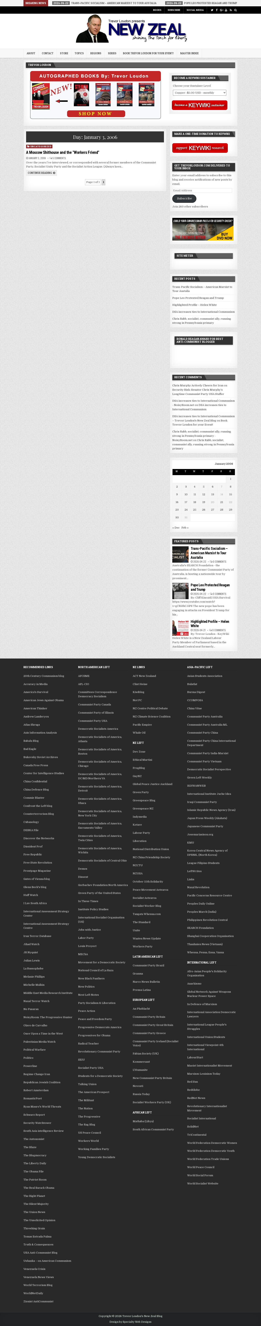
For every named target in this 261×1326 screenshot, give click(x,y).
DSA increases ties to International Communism (203, 311)
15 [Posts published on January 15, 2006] (230, 494)
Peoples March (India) (201, 911)
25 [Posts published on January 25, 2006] (194, 509)
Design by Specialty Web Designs (130, 1321)
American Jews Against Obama (43, 700)
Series (112, 53)
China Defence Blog (36, 789)
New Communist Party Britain (152, 1078)
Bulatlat (192, 684)
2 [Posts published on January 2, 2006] (177, 486)
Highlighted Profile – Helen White (194, 304)
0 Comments (219, 561)
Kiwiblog (138, 692)
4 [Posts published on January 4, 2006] (194, 486)
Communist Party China (202, 732)
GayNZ (137, 776)
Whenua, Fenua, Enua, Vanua (205, 952)
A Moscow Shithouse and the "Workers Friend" (62, 152)
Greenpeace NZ (143, 808)
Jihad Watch (31, 944)
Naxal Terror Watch (36, 1001)
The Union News (34, 1212)
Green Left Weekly (199, 777)
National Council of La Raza (95, 970)
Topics (79, 53)
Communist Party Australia (204, 716)
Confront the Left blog (37, 805)
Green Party (141, 792)
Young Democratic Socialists (96, 1157)
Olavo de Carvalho (35, 1025)
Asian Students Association (204, 675)
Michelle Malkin (33, 984)
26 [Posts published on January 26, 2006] (203, 509)
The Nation (85, 1108)
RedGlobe (193, 1089)
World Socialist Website (202, 1183)
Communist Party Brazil (148, 965)
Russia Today (141, 1094)
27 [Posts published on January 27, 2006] (212, 509)
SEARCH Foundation (200, 927)
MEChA (83, 954)
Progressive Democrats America (99, 1027)
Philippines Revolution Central (207, 919)
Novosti (138, 1086)
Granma (138, 973)
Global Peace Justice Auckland (152, 784)
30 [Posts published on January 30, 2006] (177, 517)
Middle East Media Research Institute (48, 992)
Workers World (88, 1140)
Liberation (139, 841)
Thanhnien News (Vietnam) (205, 944)
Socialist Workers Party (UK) (152, 1102)
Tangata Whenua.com (147, 914)
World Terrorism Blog (38, 1285)
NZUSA (138, 873)
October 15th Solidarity (148, 881)
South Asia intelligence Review (43, 1130)
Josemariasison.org (200, 834)
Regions (95, 53)
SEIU (81, 1059)
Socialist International (201, 1118)
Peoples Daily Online (201, 903)
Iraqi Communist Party (202, 802)
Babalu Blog (31, 740)
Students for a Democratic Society (100, 1076)
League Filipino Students (203, 863)
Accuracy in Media (35, 684)
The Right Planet (34, 1195)
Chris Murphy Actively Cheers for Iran (197, 385)
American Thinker (35, 708)
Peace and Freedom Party (95, 1019)
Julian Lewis (31, 960)
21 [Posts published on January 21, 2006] (221, 502)
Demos (82, 868)
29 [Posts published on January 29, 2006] (230, 509)
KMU (190, 842)
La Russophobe (33, 968)
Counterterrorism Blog (38, 813)
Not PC (137, 700)
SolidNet (193, 1126)
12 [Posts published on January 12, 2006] (203, 494)
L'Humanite (140, 1069)
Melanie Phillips (34, 976)
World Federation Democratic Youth (210, 1150)
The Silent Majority (36, 1203)
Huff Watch (30, 895)
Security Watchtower (37, 1122)
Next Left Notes (88, 994)
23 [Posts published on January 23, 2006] (177, 509)
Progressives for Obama (94, 1035)
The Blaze (29, 1147)
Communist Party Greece (149, 1033)
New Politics (86, 986)
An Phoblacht (141, 1008)
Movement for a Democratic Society (101, 962)
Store (64, 53)
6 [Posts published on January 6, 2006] (212, 486)
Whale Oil (139, 732)
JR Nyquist (30, 952)
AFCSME (84, 675)
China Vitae (194, 708)
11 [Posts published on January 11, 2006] (195, 494)
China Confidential (35, 781)
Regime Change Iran (36, 1074)
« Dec (176, 527)
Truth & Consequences (38, 1244)
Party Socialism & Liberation (96, 1002)
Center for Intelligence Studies (43, 773)
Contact (47, 53)
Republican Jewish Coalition (41, 1082)
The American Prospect (93, 1092)
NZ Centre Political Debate (150, 708)
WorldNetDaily (33, 1293)
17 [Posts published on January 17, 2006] (186, 502)
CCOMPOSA (195, 700)
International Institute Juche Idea (209, 793)
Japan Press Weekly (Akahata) (207, 818)
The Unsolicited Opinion (39, 1220)
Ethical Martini (142, 759)
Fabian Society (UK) (146, 1053)
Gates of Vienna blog (36, 878)
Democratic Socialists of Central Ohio (102, 860)
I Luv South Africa (35, 903)
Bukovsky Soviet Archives (40, 757)
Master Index (189, 53)
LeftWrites (194, 871)
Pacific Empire (142, 724)
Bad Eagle (29, 749)
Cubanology (31, 822)
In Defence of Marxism (202, 1004)
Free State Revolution (37, 862)
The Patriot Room (34, 1179)
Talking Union (87, 1084)
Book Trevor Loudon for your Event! (148, 53)
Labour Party (141, 832)
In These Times (88, 901)
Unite (136, 930)
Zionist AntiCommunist (38, 1301)
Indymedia (140, 816)
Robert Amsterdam (36, 1090)
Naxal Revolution (198, 887)
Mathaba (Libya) (143, 1121)
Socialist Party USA (90, 1067)
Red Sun (192, 1081)
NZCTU (138, 865)
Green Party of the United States (99, 893)
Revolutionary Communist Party (99, 1051)
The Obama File (33, 1171)
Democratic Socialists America (98, 728)
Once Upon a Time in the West (43, 1033)
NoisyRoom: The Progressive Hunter (47, 1017)
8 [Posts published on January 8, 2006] (230, 486)
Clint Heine (140, 684)
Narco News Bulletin (146, 981)
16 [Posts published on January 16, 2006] (177, 502)
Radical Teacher (88, 1043)
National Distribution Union (151, 849)
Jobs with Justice (89, 929)
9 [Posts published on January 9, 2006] (177, 494)
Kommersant (141, 1061)
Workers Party (143, 946)
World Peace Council (200, 1167)
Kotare (137, 824)
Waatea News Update (147, 938)
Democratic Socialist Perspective (209, 769)
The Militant (86, 1100)
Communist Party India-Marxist (207, 753)
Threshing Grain (34, 1228)
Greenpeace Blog (144, 800)
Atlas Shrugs (31, 724)
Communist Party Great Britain (153, 1025)
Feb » (185, 527)
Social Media (195, 9)
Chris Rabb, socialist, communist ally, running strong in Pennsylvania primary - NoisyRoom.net (201, 436)
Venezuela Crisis (34, 1269)
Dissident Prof (32, 846)
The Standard (141, 922)
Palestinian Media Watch (39, 1041)
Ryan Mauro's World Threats (42, 1106)
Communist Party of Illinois (96, 712)
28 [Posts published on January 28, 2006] (221, 509)
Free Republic (32, 854)
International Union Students (206, 1037)
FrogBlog (139, 767)
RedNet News (196, 1098)
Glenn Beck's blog (34, 887)
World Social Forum (200, 1175)
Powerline (30, 1066)
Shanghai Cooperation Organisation (210, 936)
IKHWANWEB (196, 785)
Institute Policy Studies (93, 909)
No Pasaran (31, 1009)
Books (157, 9)
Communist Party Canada (94, 704)
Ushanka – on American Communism (47, 1260)
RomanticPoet (32, 1098)
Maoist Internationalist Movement (209, 1065)
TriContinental (196, 1134)
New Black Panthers (91, 978)
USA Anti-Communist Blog (40, 1252)
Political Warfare (34, 1049)
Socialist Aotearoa (144, 897)
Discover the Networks (38, 838)
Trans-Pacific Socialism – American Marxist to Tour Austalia (209, 552)
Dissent (83, 876)
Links (190, 879)
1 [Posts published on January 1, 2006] (230, 478)
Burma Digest (196, 692)
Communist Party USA (92, 720)
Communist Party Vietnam (204, 761)
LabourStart (195, 1057)
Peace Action (86, 1010)
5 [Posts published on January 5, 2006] (204, 486)
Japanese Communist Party (205, 826)
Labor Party (86, 937)
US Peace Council (89, 1132)
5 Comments (59, 158)
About (31, 53)
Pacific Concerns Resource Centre (209, 895)
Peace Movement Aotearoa (150, 889)
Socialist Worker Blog (147, 905)
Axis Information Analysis (40, 732)
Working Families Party (93, 1149)
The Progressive (89, 1116)
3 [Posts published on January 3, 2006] (186, 486)
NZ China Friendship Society (151, 857)
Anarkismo (194, 983)
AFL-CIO (83, 684)
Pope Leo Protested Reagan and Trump (198, 297)
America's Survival (35, 692)
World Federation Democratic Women (212, 1142)
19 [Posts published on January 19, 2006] (203, 502)
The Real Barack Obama (38, 1187)
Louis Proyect (87, 946)
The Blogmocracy (34, 1155)
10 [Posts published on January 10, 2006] (186, 494)
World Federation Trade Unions (208, 1159)
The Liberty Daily (34, 1163)
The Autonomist (33, 1139)
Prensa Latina (142, 989)
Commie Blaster (33, 797)
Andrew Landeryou (36, 716)
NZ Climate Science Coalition (151, 716)
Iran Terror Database (37, 936)
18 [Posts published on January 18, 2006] (194, 502)
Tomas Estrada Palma (37, 1236)
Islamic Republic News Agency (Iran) (211, 810)
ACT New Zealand (144, 675)
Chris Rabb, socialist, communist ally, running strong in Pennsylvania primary (203, 444)
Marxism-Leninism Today (203, 1073)
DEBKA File (31, 830)
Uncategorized (41, 146)
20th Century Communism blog (43, 675)
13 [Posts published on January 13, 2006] (212, 494)
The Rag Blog (86, 1124)
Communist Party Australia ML (207, 724)
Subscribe (174, 9)
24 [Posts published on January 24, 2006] (186, 509)
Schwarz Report (34, 1114)
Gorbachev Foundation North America (103, 885)
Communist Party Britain (149, 1016)
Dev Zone (139, 751)
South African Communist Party (153, 1129)
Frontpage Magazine (37, 870)
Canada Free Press (35, 765)
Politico (28, 1057)
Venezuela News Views (38, 1277)
